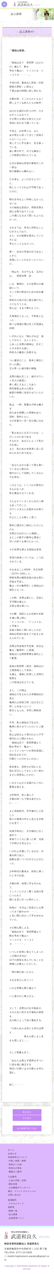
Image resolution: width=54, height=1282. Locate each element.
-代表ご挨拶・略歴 (17, 1161)
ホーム (11, 1150)
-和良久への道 (15, 1164)
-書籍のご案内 (15, 1171)
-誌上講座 (12, 1214)
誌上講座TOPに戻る (27, 1128)
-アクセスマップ (16, 1203)
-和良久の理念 (15, 1168)
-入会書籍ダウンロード (19, 1187)
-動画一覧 (12, 1211)
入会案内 (12, 1177)
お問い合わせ (14, 1195)
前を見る (27, 1112)
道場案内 (12, 1200)
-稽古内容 (12, 1184)
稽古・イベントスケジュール (22, 1191)
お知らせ (12, 1153)
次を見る (27, 1118)
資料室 (11, 1207)
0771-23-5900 (24, 1252)
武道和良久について (17, 1157)
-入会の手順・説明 (17, 1180)
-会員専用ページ (16, 1218)
